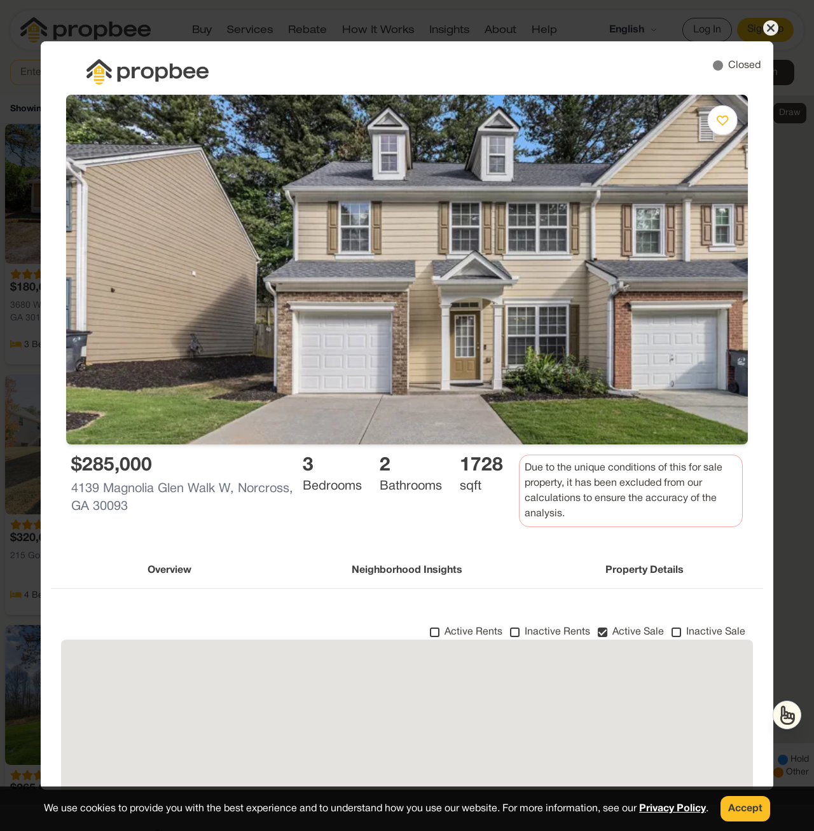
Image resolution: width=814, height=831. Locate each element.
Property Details (644, 570)
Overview (169, 570)
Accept (745, 808)
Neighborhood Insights (407, 570)
